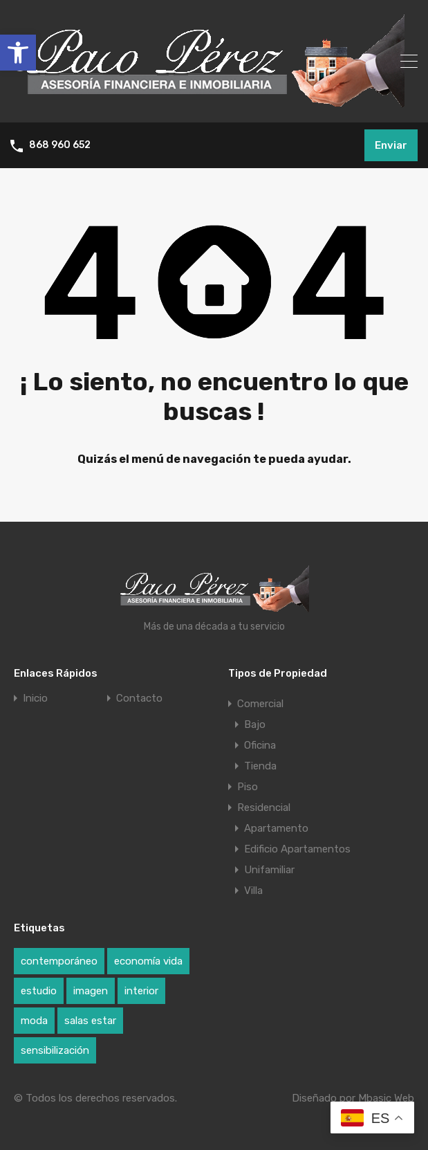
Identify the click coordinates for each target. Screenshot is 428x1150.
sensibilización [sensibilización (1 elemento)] (55, 1050)
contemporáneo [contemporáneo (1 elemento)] (59, 961)
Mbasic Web (386, 1098)
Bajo (255, 724)
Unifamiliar (269, 870)
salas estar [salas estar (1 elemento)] (90, 1020)
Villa (253, 890)
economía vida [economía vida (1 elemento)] (148, 961)
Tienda (260, 766)
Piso (247, 787)
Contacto (139, 698)
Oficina (260, 745)
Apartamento (276, 828)
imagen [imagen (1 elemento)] (90, 991)
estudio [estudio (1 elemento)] (39, 991)
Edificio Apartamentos (297, 849)
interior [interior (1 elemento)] (141, 991)
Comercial (260, 703)
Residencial (263, 807)
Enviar (391, 145)
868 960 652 (60, 145)
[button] (18, 53)
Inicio (35, 698)
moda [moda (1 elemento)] (34, 1020)
